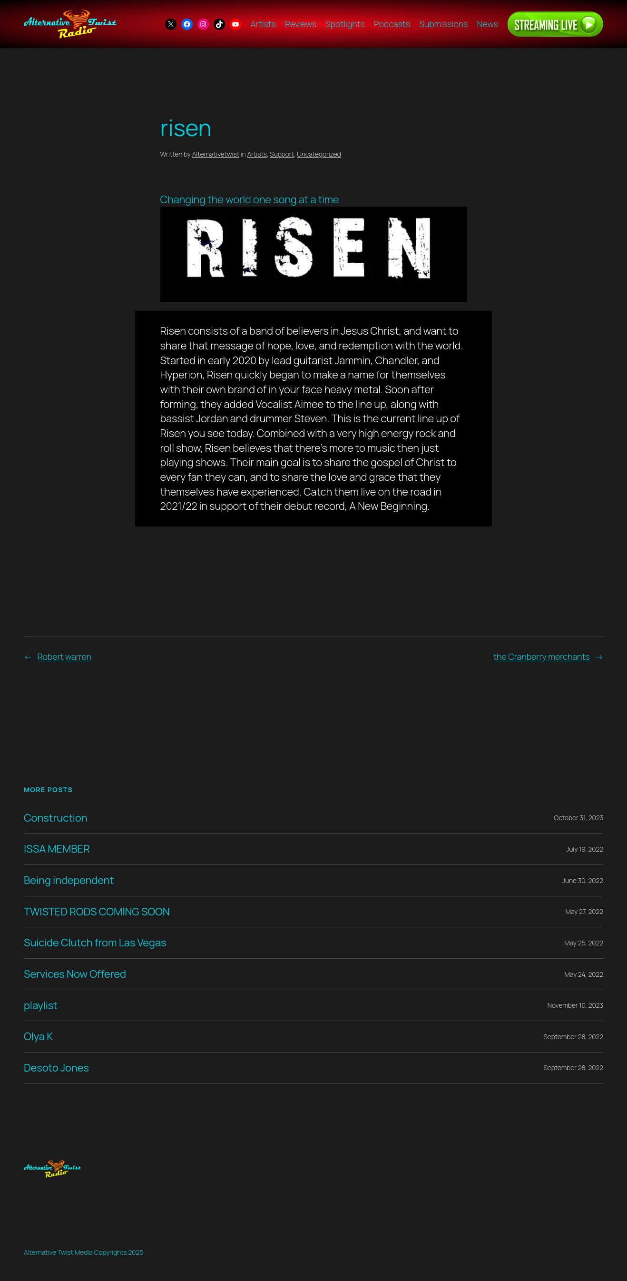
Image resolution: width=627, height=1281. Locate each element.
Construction (56, 818)
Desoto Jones (56, 1068)
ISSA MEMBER (57, 849)
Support (282, 154)
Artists (257, 154)
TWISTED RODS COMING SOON (97, 912)
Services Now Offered (75, 974)
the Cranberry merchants (541, 656)
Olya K (38, 1037)
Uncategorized (319, 154)
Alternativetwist (215, 154)
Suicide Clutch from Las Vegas (95, 943)
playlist (41, 1006)
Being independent (69, 880)
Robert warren (64, 656)
